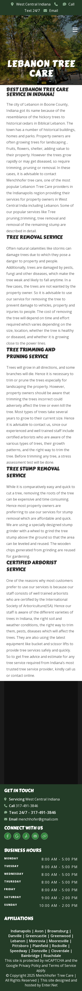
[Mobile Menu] (75, 29)
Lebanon (17, 940)
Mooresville (59, 940)
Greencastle (36, 935)
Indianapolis (21, 931)
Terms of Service (62, 965)
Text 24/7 (32, 10)
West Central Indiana (33, 4)
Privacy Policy (30, 965)
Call (71, 4)
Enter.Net (50, 985)
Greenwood (61, 935)
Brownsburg (57, 931)
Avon (39, 931)
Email (53, 10)
